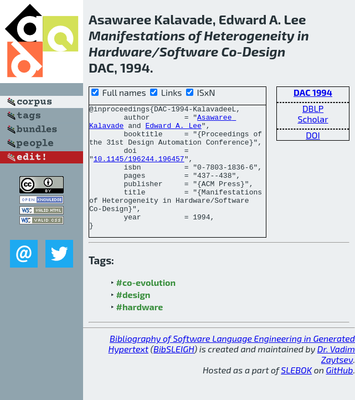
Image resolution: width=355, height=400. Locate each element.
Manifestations (137, 35)
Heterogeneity (249, 35)
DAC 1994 (313, 92)
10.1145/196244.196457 (139, 170)
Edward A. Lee (173, 130)
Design (263, 51)
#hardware (139, 331)
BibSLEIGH (173, 373)
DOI (313, 135)
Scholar (312, 119)
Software (189, 51)
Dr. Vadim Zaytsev (336, 378)
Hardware (120, 51)
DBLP (312, 108)
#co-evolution (146, 307)
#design (133, 319)
